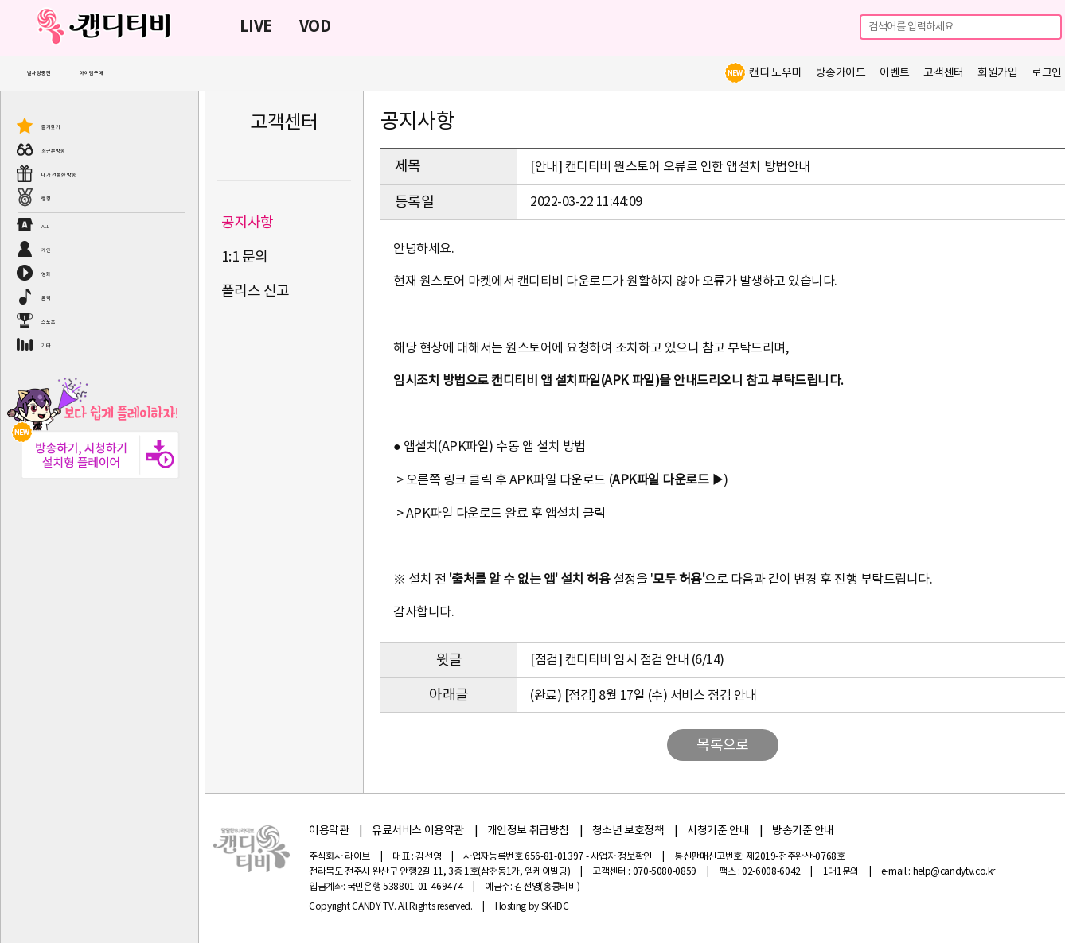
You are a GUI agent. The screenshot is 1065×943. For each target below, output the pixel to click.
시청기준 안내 (718, 831)
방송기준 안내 (803, 831)
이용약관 (329, 831)
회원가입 (997, 73)
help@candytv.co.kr (954, 872)
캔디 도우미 (762, 73)
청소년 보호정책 (628, 831)
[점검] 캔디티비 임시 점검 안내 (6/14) (627, 660)
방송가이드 (841, 73)
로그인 (1047, 73)
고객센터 (943, 73)
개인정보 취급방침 (528, 831)
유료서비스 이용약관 (418, 831)
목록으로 (722, 745)
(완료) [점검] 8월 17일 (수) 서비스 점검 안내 (643, 696)
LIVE (256, 27)
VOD (314, 27)
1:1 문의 (244, 257)
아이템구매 (91, 73)
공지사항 (247, 223)
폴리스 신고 (255, 291)
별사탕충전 (39, 73)
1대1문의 (841, 872)
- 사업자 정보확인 (619, 857)
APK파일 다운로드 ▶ (668, 480)
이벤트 (895, 73)
